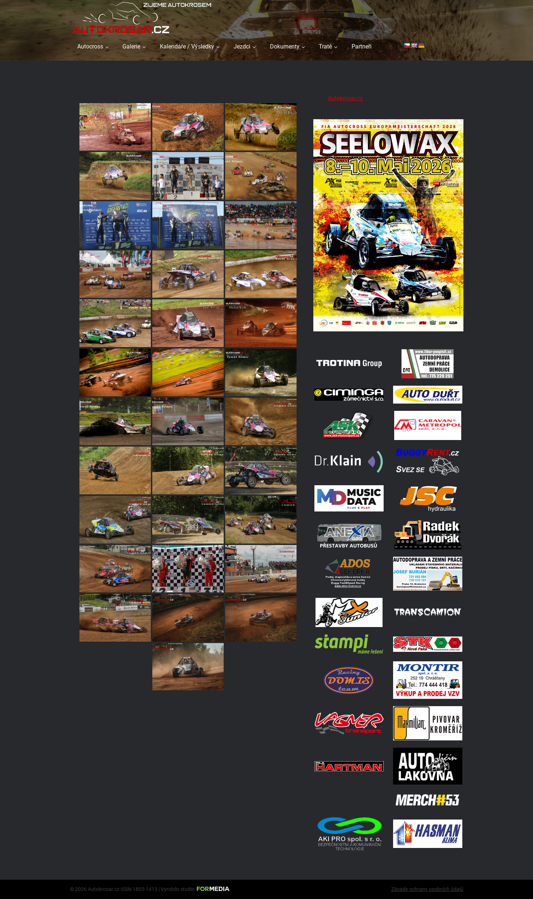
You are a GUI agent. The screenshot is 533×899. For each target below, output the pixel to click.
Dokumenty (284, 46)
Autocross (90, 46)
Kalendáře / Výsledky (187, 46)
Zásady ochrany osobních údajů (427, 889)
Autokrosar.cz (345, 98)
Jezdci (242, 46)
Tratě (325, 46)
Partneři (362, 46)
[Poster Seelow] (388, 332)
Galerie (131, 46)
